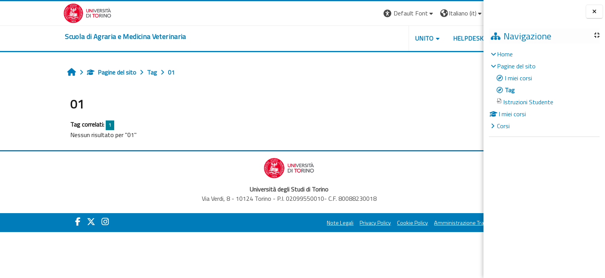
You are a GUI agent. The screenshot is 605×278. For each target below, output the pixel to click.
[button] (362, 13)
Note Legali (293, 223)
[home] (78, 36)
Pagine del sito (64, 72)
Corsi (503, 126)
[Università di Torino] (40, 12)
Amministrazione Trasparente (423, 223)
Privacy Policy (328, 223)
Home (505, 54)
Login (454, 13)
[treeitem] (544, 90)
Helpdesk (421, 38)
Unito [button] (377, 38)
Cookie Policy (365, 223)
